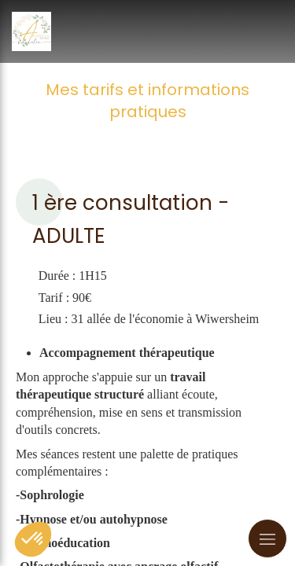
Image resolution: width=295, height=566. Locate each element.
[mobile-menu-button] (267, 538)
